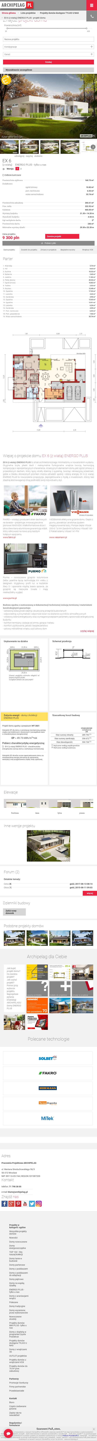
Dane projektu (9, 250)
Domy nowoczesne (18, 1195)
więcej (90, 862)
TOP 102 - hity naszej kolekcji (16, 1206)
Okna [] (8, 856)
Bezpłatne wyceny (68, 250)
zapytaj (29, 156)
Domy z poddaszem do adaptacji (18, 1227)
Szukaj (48, 62)
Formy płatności (17, 1398)
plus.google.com (11, 1157)
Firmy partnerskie (17, 1340)
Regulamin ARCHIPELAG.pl (16, 1392)
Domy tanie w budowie (15, 1213)
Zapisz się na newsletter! (15, 1367)
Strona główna (9, 13)
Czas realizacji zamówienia (16, 1413)
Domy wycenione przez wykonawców (18, 1265)
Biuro (11, 1356)
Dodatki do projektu (29, 250)
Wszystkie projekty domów (18, 1186)
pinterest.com (18, 1157)
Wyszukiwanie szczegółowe (19, 70)
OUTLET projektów (18, 1309)
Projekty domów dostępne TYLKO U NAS (59, 13)
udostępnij (19, 156)
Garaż (7, 54)
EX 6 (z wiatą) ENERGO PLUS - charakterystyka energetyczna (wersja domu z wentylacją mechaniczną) (23, 748)
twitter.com (32, 1157)
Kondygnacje (10, 47)
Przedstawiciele (16, 1344)
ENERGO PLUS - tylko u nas (30, 164)
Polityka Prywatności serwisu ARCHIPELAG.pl (19, 1385)
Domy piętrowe (16, 1232)
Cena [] (8, 852)
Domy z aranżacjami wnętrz (18, 1250)
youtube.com (25, 1157)
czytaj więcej (87, 631)
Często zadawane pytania (17, 1361)
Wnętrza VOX (87, 250)
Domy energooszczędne (17, 1200)
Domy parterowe (17, 1218)
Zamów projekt (54, 236)
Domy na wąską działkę (16, 1237)
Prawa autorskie (17, 1418)
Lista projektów (28, 13)
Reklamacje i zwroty (18, 1408)
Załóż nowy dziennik (11, 880)
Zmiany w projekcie (48, 250)
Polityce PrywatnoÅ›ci (71, 1435)
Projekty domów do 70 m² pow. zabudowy (18, 1322)
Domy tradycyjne (17, 1260)
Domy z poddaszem (18, 1222)
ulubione (38, 156)
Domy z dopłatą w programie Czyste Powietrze (17, 1287)
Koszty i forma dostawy (16, 1403)
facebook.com (5, 1157)
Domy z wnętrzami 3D (18, 1304)
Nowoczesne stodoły (15, 1271)
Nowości (13, 1191)
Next (93, 147)
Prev (4, 147)
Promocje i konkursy (18, 1336)
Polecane (13, 1256)
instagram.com (39, 1157)
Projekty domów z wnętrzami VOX (17, 1314)
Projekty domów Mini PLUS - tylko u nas (18, 1279)
